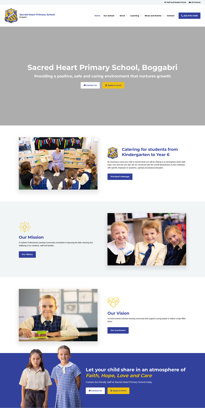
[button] (175, 2)
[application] (115, 15)
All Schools (195, 2)
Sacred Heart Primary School (37, 14)
